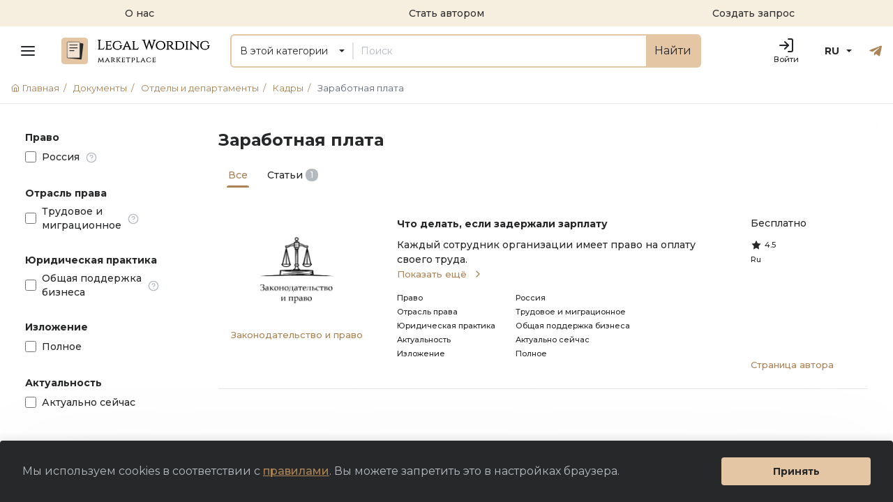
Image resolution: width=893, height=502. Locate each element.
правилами (296, 471)
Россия (61, 157)
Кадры (294, 87)
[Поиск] (499, 51)
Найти (672, 50)
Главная (40, 88)
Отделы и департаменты (205, 87)
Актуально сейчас (88, 402)
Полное (62, 346)
